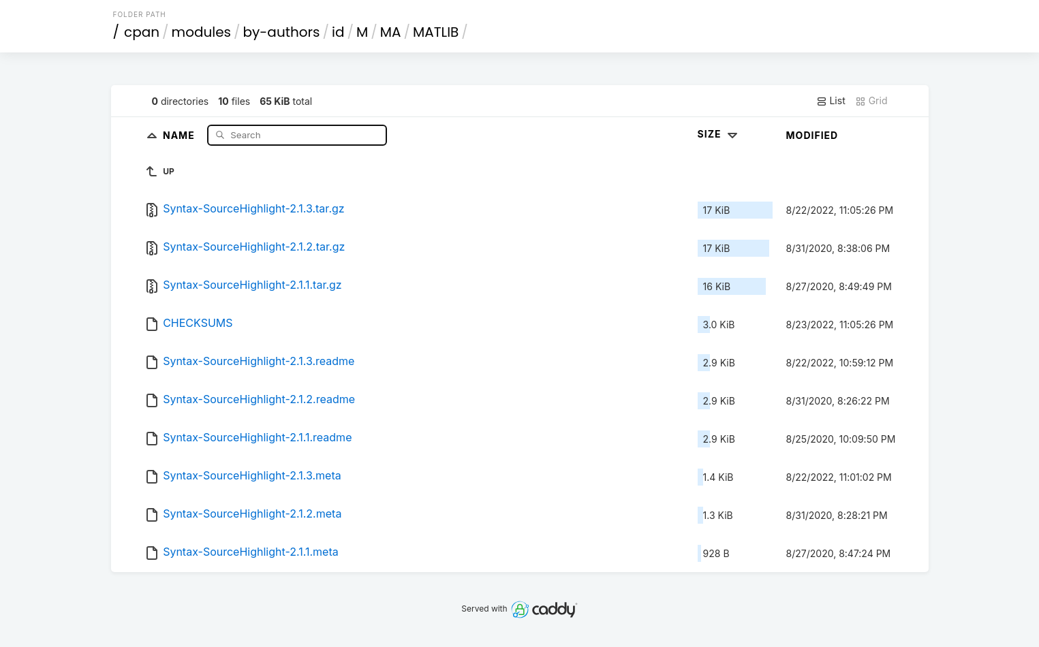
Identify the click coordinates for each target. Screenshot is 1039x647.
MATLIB (436, 32)
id (338, 32)
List (831, 101)
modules (201, 32)
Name (180, 134)
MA (390, 32)
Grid (871, 101)
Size (719, 134)
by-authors (281, 32)
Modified (812, 135)
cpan (141, 32)
